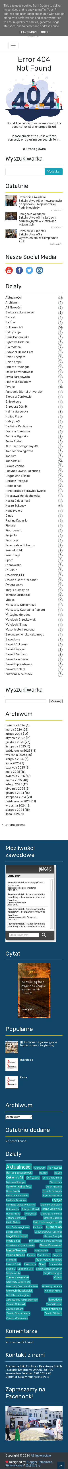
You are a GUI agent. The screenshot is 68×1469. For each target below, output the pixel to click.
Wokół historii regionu (20, 629)
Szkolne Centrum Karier (21, 580)
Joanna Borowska (17, 431)
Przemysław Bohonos (20, 545)
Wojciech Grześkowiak (20, 619)
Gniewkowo (13, 401)
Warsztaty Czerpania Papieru (25, 609)
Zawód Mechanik (16, 659)
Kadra (23, 1077)
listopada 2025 (15, 746)
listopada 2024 (15, 797)
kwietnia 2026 (15, 725)
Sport (9, 560)
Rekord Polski (14, 550)
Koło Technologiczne (19, 451)
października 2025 (17, 750)
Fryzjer (10, 386)
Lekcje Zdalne (14, 466)
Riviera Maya (13, 1465)
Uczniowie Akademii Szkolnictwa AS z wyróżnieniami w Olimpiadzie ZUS (38, 236)
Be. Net (10, 317)
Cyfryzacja (13, 332)
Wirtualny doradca (17, 614)
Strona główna (36, 149)
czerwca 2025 (15, 767)
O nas (9, 515)
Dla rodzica (13, 347)
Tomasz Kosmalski (17, 595)
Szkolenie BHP (15, 575)
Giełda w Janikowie (18, 396)
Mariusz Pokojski (16, 481)
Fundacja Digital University (24, 391)
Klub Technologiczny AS (21, 446)
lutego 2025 (13, 784)
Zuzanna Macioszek (18, 674)
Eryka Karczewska (17, 377)
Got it (45, 32)
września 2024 (15, 805)
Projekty (11, 535)
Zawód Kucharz (16, 654)
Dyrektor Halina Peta (19, 352)
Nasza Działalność (17, 500)
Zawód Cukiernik (16, 644)
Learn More (28, 32)
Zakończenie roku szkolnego (24, 634)
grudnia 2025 (14, 742)
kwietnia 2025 (15, 776)
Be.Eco (10, 322)
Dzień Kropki (13, 362)
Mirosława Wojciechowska (22, 495)
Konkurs (10, 456)
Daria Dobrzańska (17, 337)
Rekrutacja (12, 555)
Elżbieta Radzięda (17, 367)
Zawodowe (12, 639)
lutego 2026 (13, 734)
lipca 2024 (12, 814)
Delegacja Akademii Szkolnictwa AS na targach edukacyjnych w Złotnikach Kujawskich (37, 219)
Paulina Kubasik (16, 520)
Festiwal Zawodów (18, 382)
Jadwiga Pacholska (18, 426)
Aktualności (13, 297)
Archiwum (12, 302)
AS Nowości (13, 307)
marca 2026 (13, 729)
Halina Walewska (16, 411)
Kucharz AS (13, 461)
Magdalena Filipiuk (17, 476)
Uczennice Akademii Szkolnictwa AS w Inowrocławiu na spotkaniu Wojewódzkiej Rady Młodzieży (40, 202)
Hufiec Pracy (14, 416)
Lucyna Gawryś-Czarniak (22, 471)
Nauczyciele (13, 510)
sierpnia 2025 (14, 759)
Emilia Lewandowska (19, 372)
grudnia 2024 (14, 793)
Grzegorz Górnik (16, 406)
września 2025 (15, 755)
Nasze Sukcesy (15, 505)
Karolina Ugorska (16, 436)
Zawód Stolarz (15, 669)
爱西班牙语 (33, 1465)
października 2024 (18, 801)
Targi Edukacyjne (17, 590)
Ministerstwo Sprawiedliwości (25, 491)
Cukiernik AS (14, 327)
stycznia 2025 (15, 788)
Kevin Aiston (13, 441)
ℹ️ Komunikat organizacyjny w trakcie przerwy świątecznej (38, 1044)
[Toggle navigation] (13, 45)
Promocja (11, 540)
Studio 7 (11, 570)
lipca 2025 (12, 763)
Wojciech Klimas (16, 624)
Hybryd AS (12, 421)
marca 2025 (13, 780)
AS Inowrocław (41, 1455)
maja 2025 (12, 771)
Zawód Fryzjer (15, 649)
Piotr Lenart (13, 530)
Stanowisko (13, 565)
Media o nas (13, 486)
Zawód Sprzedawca (18, 664)
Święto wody (14, 585)
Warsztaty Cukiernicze (20, 605)
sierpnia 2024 (14, 809)
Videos (10, 600)
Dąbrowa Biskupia (17, 342)
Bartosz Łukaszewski (19, 312)
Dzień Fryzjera (15, 357)
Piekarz (10, 525)
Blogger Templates (39, 1462)
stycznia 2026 (15, 738)
